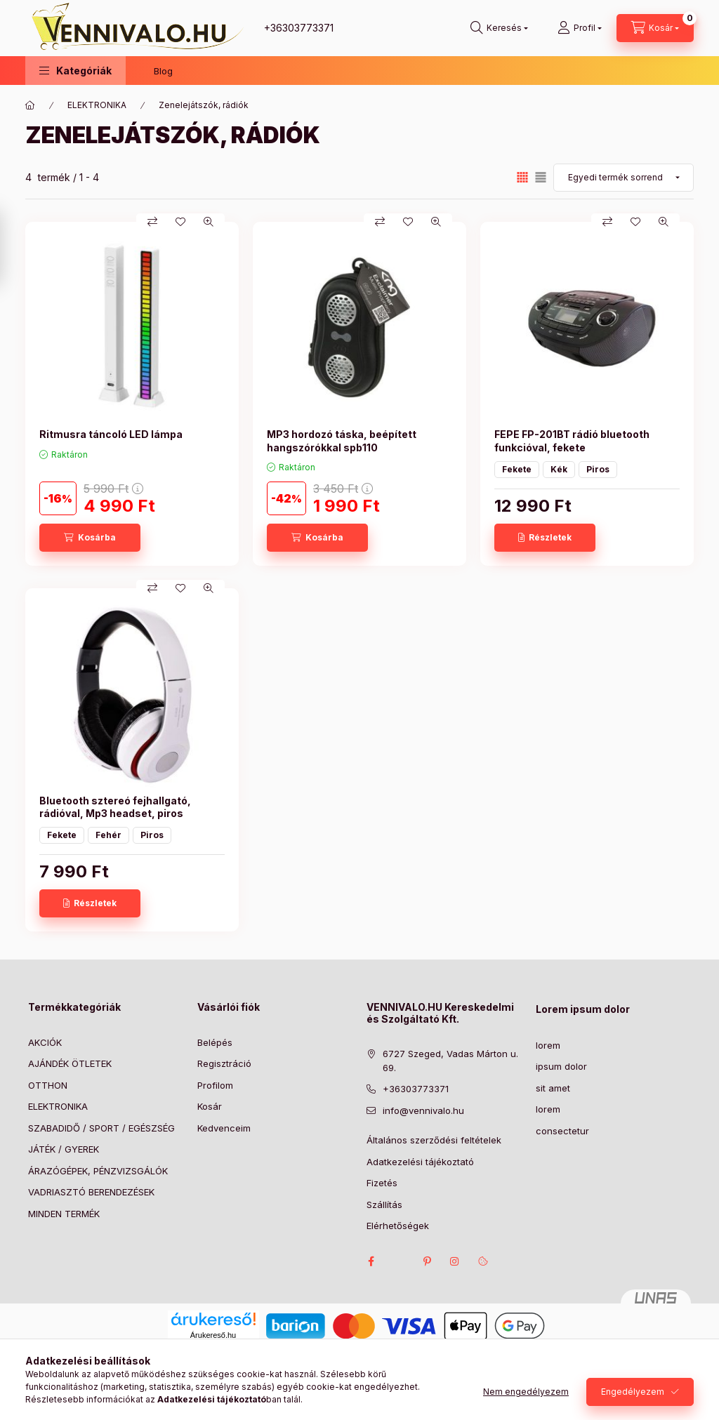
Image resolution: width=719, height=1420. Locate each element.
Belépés (214, 1042)
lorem (548, 1045)
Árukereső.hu (213, 1335)
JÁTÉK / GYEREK (63, 1149)
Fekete (517, 469)
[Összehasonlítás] (152, 221)
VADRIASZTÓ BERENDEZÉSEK (91, 1191)
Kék (558, 469)
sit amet (553, 1088)
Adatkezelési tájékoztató (420, 1161)
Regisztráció (224, 1063)
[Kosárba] (89, 538)
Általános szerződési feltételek (434, 1140)
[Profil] (579, 28)
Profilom (215, 1085)
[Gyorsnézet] (208, 221)
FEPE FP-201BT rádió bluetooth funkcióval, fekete (571, 440)
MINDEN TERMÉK (64, 1213)
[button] (75, 70)
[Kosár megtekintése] (655, 28)
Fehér (108, 835)
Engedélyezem (632, 1391)
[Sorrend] (623, 178)
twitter (399, 1261)
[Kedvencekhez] (180, 221)
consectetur (562, 1130)
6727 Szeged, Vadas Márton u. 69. (450, 1060)
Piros (597, 469)
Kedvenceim (224, 1128)
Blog (163, 71)
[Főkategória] (30, 105)
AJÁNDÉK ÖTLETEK (70, 1063)
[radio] (540, 177)
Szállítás (384, 1204)
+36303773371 (299, 28)
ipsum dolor (561, 1066)
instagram (455, 1261)
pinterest (427, 1261)
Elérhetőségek (398, 1225)
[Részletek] (544, 538)
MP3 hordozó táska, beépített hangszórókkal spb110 (341, 440)
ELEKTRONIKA (96, 105)
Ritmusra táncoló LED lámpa (111, 434)
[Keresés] (499, 28)
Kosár (209, 1106)
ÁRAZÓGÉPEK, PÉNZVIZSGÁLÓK (98, 1170)
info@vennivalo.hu (423, 1110)
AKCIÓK (45, 1042)
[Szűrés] (14, 248)
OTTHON (47, 1085)
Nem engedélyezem (526, 1391)
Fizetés (382, 1182)
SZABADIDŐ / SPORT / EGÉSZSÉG (101, 1128)
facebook (371, 1261)
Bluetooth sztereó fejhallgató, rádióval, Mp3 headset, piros (115, 807)
